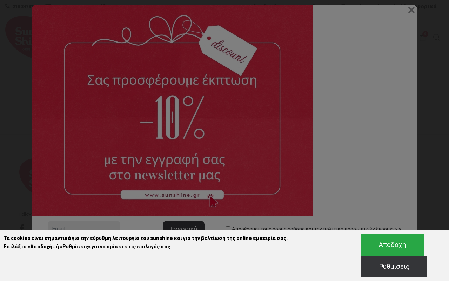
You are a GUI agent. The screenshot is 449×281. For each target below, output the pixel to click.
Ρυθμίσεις (394, 266)
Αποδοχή (392, 245)
